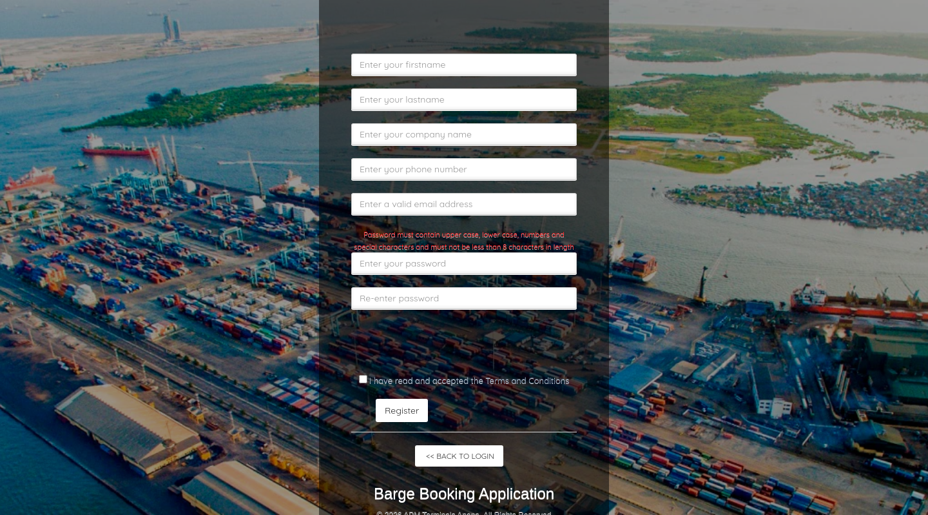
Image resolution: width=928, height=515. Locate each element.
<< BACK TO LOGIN (459, 456)
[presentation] (449, 347)
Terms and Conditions (527, 380)
